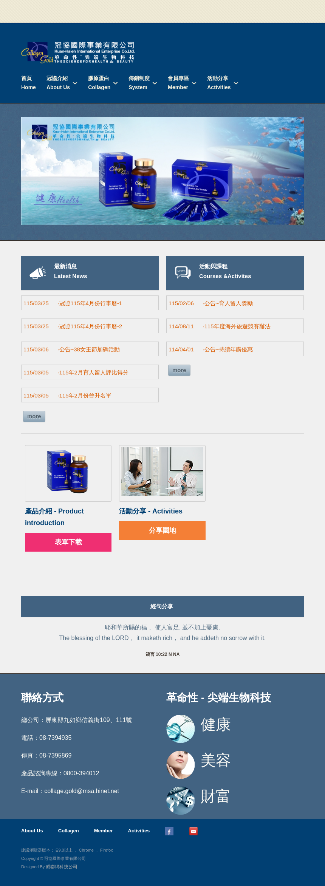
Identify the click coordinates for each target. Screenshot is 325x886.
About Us (32, 830)
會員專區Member (178, 82)
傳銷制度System (139, 82)
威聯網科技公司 (61, 866)
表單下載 (68, 542)
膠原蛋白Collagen (99, 82)
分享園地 (162, 530)
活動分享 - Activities (151, 511)
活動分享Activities (219, 82)
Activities (139, 830)
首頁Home (28, 82)
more (34, 416)
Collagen (68, 830)
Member (103, 830)
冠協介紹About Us (58, 82)
